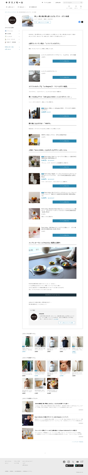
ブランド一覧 (17, 461)
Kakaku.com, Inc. (80, 472)
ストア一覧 (16, 463)
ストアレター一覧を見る (78, 441)
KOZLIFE (41, 313)
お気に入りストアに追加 (43, 22)
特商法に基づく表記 (9, 47)
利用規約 (11, 471)
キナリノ (6, 463)
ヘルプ (24, 463)
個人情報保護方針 (18, 471)
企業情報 (6, 471)
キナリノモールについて (27, 461)
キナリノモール (8, 12)
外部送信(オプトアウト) (27, 471)
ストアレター (13, 12)
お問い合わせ (8, 49)
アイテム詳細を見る (64, 61)
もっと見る (56, 319)
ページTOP (45, 453)
